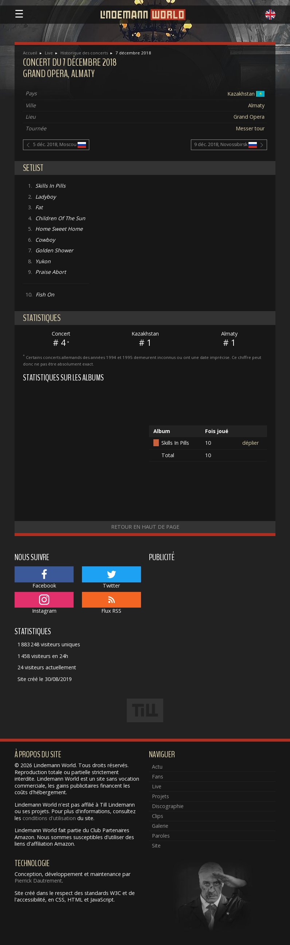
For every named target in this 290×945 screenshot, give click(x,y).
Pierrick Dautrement (38, 880)
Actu (157, 766)
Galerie (160, 825)
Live (49, 53)
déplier (250, 442)
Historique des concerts (84, 53)
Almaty (256, 105)
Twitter (111, 577)
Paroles (161, 835)
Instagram (44, 603)
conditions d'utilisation (49, 818)
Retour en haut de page (145, 526)
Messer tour (250, 128)
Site (156, 845)
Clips (157, 815)
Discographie (168, 806)
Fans (157, 776)
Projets (160, 796)
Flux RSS (111, 603)
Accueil (30, 53)
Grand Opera (249, 116)
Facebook (44, 577)
